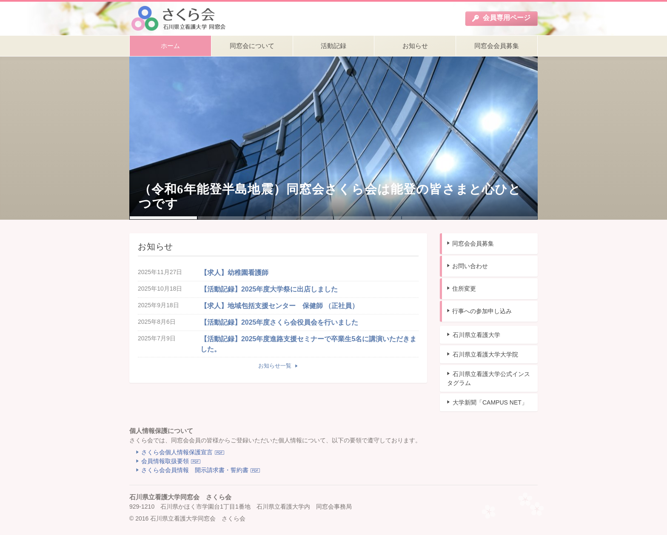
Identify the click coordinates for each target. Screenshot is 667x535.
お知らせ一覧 (275, 365)
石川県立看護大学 (476, 334)
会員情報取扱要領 (165, 461)
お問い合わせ (470, 266)
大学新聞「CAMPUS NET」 (490, 402)
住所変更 (464, 288)
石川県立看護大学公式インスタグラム (488, 378)
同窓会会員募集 (473, 243)
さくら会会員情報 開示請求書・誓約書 (194, 470)
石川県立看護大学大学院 (485, 354)
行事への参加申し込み (482, 311)
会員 (501, 18)
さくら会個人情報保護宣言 (177, 452)
